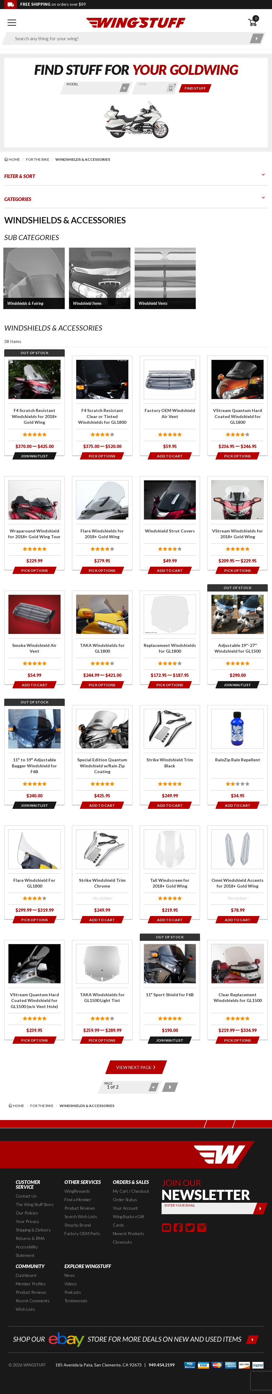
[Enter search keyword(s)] (128, 38)
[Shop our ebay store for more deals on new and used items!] (136, 1338)
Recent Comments (33, 1300)
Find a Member (77, 1199)
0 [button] (256, 18)
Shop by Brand (77, 1225)
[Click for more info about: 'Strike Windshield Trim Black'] (170, 755)
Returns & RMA (30, 1238)
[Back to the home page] (136, 22)
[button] (34, 278)
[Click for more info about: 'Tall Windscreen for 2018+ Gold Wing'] (170, 872)
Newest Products (128, 1233)
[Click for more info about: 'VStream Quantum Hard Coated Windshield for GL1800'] (237, 406)
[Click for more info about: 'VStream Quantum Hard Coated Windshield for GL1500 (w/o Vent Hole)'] (34, 990)
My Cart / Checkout (131, 1191)
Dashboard (26, 1275)
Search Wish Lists (80, 1216)
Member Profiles (31, 1283)
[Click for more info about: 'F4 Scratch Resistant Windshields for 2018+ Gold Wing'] (34, 406)
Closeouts (122, 1241)
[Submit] (260, 1208)
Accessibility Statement (27, 1251)
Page (108, 1083)
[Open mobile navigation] (12, 23)
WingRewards (77, 1191)
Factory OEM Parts (82, 1233)
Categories (17, 199)
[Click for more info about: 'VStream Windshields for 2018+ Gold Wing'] (237, 523)
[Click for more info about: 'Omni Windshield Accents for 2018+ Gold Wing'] (237, 872)
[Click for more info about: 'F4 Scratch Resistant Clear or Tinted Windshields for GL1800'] (102, 406)
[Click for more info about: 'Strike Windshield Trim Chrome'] (102, 872)
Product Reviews (79, 1208)
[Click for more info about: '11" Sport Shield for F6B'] (170, 990)
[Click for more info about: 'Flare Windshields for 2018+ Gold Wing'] (102, 523)
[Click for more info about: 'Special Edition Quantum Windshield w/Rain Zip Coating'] (102, 755)
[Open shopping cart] (258, 22)
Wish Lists (25, 1309)
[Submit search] (257, 38)
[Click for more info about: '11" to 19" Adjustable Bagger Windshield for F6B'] (34, 755)
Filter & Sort (19, 176)
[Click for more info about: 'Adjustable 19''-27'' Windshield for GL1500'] (237, 638)
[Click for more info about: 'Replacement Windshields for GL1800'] (170, 638)
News (69, 1275)
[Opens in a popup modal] (34, 456)
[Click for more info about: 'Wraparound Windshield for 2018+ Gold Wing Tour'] (34, 523)
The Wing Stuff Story (35, 1204)
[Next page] (170, 1087)
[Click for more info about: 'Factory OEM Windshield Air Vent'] (170, 406)
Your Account (125, 1208)
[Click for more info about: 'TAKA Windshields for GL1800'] (102, 638)
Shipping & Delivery (33, 1229)
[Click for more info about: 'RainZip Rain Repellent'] (237, 755)
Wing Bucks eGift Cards (128, 1221)
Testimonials (75, 1300)
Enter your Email (179, 1205)
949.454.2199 (162, 1364)
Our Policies (27, 1212)
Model (72, 84)
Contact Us (26, 1195)
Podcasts (72, 1292)
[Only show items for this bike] (195, 88)
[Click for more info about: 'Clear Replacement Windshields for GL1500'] (237, 990)
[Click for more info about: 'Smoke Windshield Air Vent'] (34, 638)
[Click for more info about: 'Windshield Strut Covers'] (170, 523)
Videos (70, 1283)
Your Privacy (27, 1221)
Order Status (125, 1199)
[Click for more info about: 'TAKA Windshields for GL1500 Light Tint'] (102, 990)
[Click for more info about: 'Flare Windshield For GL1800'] (34, 872)
